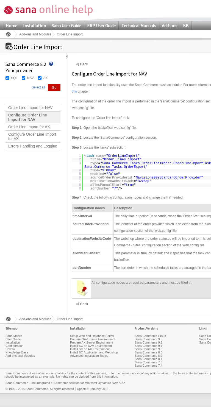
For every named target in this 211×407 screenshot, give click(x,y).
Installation (34, 25)
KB (185, 25)
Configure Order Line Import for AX (32, 136)
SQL (14, 78)
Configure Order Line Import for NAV (27, 117)
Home (11, 25)
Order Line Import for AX (29, 127)
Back (84, 64)
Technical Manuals (138, 25)
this (74, 91)
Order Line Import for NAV (30, 107)
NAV (30, 78)
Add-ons (169, 25)
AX (45, 78)
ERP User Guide (101, 25)
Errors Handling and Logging (32, 146)
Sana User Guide (66, 25)
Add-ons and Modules (35, 34)
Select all (38, 87)
